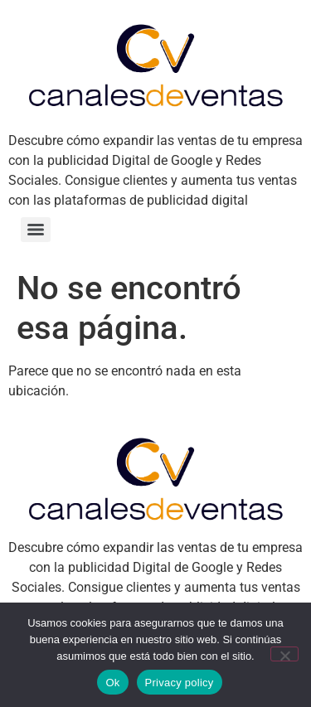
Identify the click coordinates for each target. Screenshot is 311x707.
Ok (112, 682)
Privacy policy (179, 682)
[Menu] (36, 229)
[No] (284, 653)
